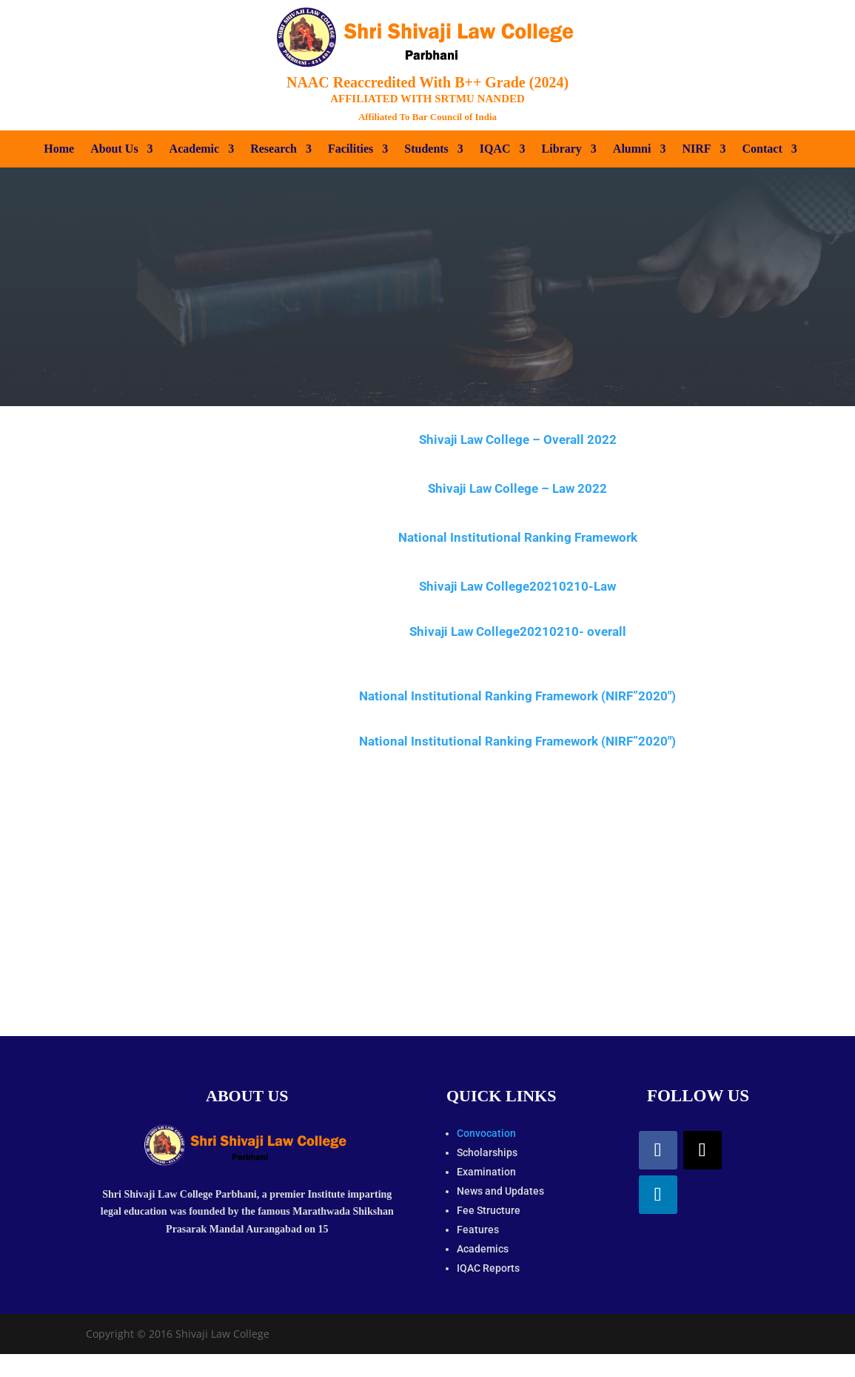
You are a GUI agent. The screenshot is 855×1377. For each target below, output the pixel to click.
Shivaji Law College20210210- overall (517, 631)
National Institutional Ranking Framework (517, 537)
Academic (195, 149)
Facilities (350, 149)
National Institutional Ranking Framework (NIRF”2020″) (517, 695)
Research (273, 149)
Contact (762, 149)
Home (59, 149)
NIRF (696, 149)
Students (426, 149)
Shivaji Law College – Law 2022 (517, 488)
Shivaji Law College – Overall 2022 (518, 439)
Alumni (632, 149)
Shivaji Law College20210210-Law (517, 586)
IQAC (495, 149)
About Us (114, 149)
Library (562, 149)
